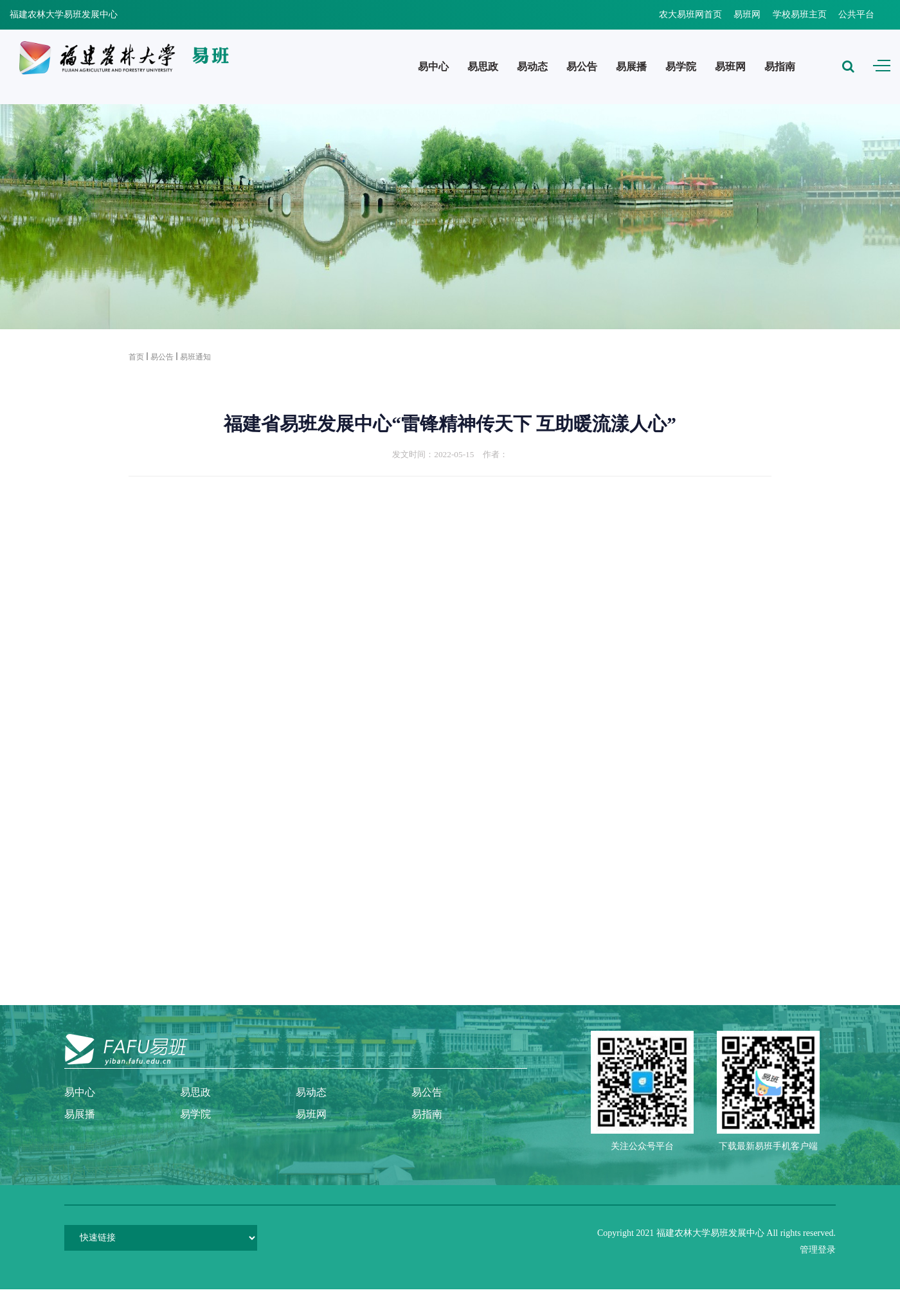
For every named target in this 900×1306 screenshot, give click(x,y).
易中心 (433, 66)
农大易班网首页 (690, 14)
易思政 (482, 66)
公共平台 (856, 14)
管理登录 (818, 1250)
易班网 (747, 14)
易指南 (779, 66)
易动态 (532, 66)
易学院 (680, 66)
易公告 (581, 66)
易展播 (631, 66)
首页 (136, 356)
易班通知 (195, 356)
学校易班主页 (800, 14)
